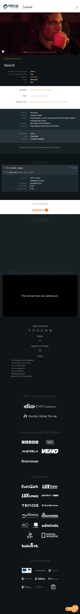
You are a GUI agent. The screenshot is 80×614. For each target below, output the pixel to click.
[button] (6, 32)
